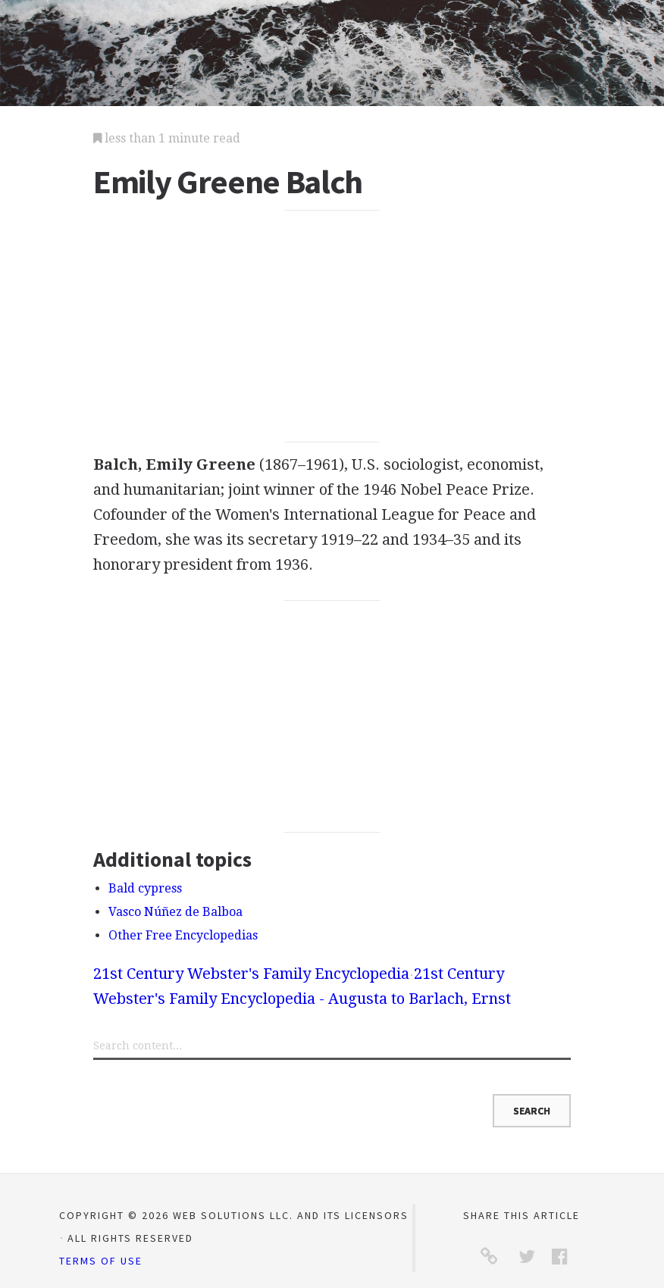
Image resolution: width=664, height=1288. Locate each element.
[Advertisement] (332, 326)
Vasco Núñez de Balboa (175, 912)
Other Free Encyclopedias (183, 935)
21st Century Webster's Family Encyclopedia (251, 973)
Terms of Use (101, 1261)
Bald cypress (145, 888)
